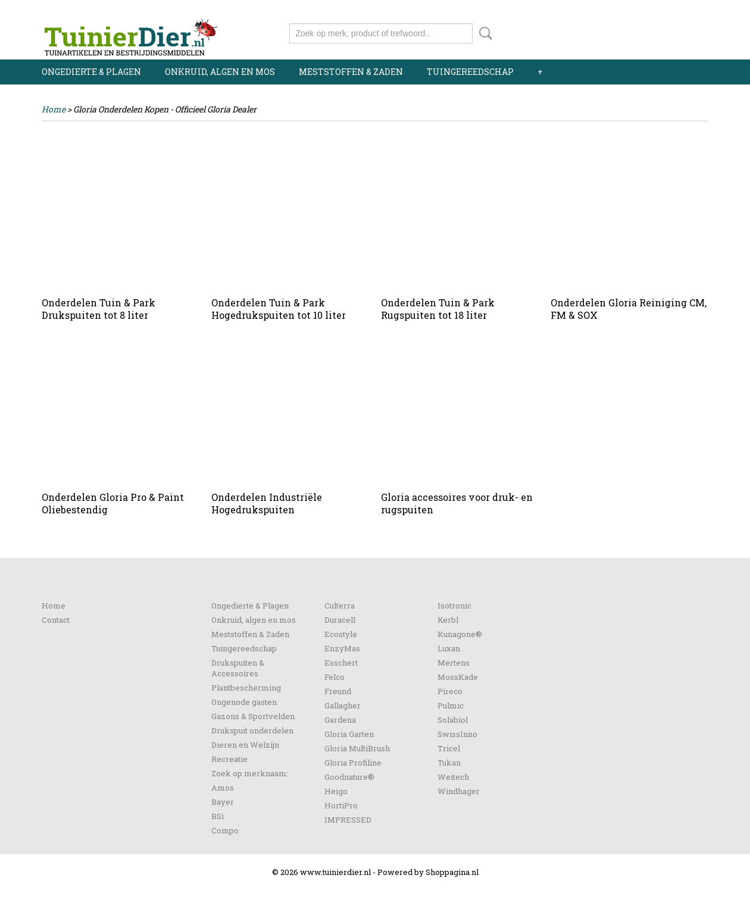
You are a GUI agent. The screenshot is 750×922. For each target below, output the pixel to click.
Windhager (459, 791)
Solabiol (453, 719)
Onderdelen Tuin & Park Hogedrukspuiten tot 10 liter (278, 308)
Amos (222, 787)
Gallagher (342, 705)
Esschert (341, 662)
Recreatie (229, 759)
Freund (337, 691)
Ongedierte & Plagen (91, 71)
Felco (334, 677)
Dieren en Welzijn (245, 744)
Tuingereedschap (470, 71)
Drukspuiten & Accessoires (237, 668)
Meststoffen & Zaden (351, 71)
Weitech (453, 777)
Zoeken (483, 33)
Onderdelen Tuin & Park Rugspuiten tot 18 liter (438, 308)
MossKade (458, 677)
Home (53, 109)
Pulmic (451, 705)
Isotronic (454, 605)
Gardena (340, 719)
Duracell (339, 619)
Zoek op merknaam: (249, 773)
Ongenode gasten (244, 702)
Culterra (339, 605)
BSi (217, 816)
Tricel (449, 748)
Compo (225, 830)
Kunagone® (460, 634)
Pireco (450, 691)
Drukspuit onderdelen (252, 730)
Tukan (449, 762)
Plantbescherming (246, 687)
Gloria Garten (349, 734)
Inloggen (635, 10)
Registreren (686, 10)
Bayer (222, 801)
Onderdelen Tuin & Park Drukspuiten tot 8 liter (98, 308)
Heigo (336, 791)
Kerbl (448, 619)
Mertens (454, 662)
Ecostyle (340, 634)
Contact (56, 619)
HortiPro (341, 805)
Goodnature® (349, 777)
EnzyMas (342, 648)
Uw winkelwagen (668, 31)
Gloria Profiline (353, 762)
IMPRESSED (347, 819)
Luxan (449, 648)
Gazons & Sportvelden (253, 716)
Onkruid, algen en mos (220, 71)
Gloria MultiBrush (357, 748)
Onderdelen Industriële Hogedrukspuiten (266, 503)
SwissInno (457, 734)
